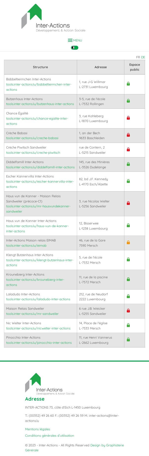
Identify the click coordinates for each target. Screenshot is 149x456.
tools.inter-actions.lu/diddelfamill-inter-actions (40, 167)
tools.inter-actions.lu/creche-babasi (32, 138)
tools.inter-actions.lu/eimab (26, 245)
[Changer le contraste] (74, 48)
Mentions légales (37, 429)
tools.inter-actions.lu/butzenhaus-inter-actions (40, 104)
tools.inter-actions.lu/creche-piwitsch (33, 152)
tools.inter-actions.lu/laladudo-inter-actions (38, 299)
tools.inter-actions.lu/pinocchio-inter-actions (39, 343)
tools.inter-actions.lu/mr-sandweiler (32, 314)
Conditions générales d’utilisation (49, 435)
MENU (74, 40)
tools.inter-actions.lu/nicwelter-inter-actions (38, 328)
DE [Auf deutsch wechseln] (143, 57)
